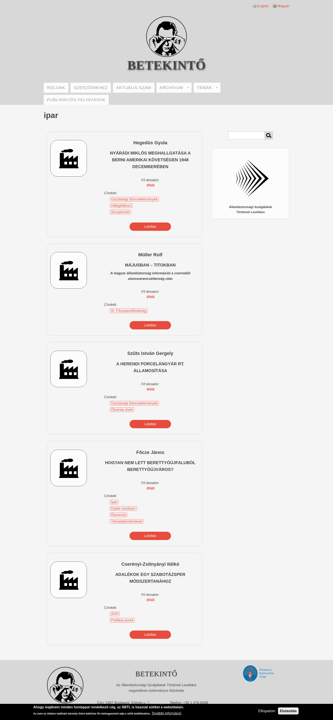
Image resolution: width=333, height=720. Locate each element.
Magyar (281, 6)
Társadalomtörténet (126, 521)
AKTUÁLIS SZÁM (133, 87)
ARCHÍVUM (174, 87)
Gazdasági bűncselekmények (134, 199)
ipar (151, 185)
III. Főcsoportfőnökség (128, 311)
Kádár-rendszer (123, 508)
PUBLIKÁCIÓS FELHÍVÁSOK (76, 100)
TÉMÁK (207, 87)
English (261, 6)
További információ (166, 713)
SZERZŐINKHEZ (91, 87)
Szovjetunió (120, 212)
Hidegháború (121, 206)
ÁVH (115, 614)
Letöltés (150, 226)
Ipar (114, 502)
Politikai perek (122, 620)
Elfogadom (266, 711)
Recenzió (118, 515)
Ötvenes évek (122, 410)
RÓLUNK (56, 87)
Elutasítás (288, 711)
